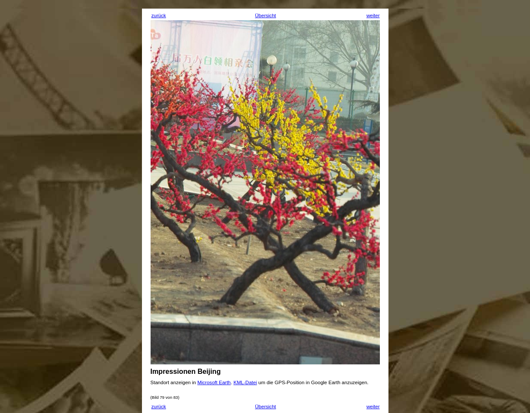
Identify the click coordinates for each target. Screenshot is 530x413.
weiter (373, 15)
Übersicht (265, 15)
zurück (158, 15)
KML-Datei (245, 382)
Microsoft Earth (214, 382)
